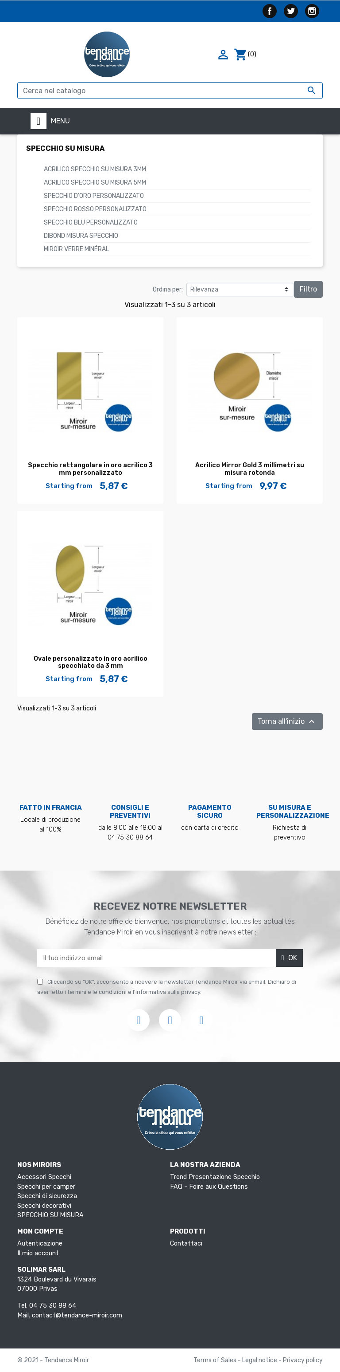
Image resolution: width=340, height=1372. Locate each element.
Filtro (308, 289)
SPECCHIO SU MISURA (65, 148)
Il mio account (38, 1253)
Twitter (291, 11)
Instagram (312, 11)
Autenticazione (39, 1243)
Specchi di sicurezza (47, 1196)
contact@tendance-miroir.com (77, 1315)
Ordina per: (168, 289)
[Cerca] (170, 90)
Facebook (270, 11)
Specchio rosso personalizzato (95, 209)
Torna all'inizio (287, 721)
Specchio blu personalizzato (91, 222)
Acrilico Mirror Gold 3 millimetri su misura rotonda (249, 469)
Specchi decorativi (44, 1206)
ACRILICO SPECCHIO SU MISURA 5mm (95, 182)
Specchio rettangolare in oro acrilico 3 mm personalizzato (90, 469)
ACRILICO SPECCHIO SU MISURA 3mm (95, 169)
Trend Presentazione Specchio (215, 1177)
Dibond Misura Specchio (81, 236)
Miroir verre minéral (76, 249)
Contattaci (186, 1243)
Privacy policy (303, 1360)
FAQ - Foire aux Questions (209, 1187)
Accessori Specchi (44, 1177)
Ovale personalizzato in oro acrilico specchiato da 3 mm (90, 662)
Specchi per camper (46, 1187)
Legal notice (260, 1360)
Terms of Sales (215, 1360)
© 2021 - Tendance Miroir (53, 1360)
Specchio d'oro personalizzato (94, 196)
